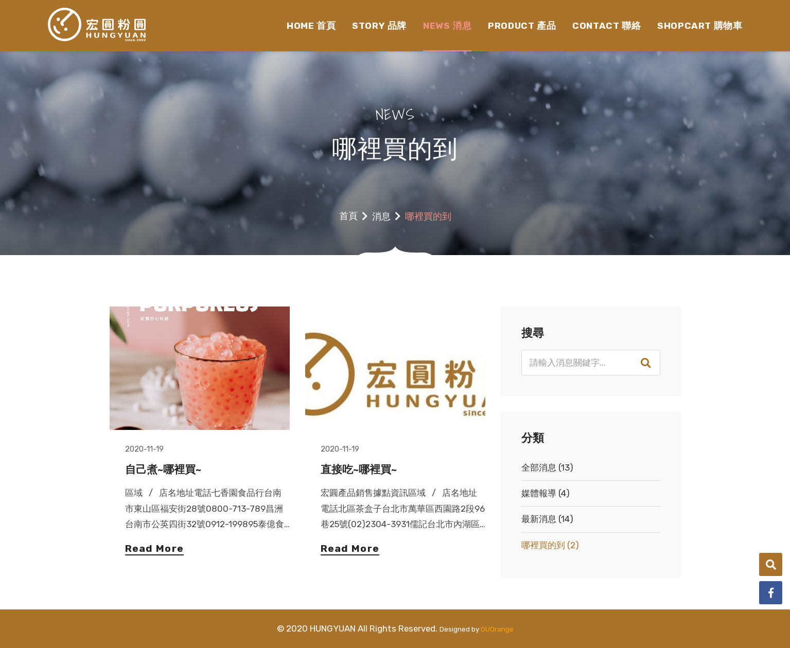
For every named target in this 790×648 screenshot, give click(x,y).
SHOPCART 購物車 (699, 26)
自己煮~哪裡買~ (163, 469)
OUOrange (497, 629)
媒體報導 (545, 493)
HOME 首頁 (311, 26)
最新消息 (547, 519)
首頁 (348, 216)
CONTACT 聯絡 (606, 26)
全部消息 (547, 467)
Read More (154, 549)
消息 (381, 216)
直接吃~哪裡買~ (359, 469)
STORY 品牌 (379, 26)
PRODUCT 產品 (522, 26)
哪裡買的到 (550, 545)
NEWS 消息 (447, 26)
